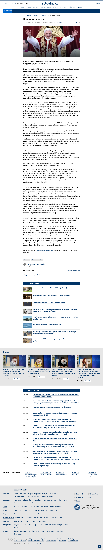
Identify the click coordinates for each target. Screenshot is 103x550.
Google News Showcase (45, 250)
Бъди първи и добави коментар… (36, 275)
